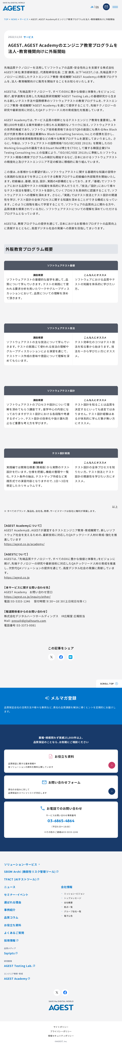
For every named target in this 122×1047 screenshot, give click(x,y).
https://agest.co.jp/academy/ (24, 544)
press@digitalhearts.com (29, 621)
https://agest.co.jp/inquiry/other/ (27, 597)
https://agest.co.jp (17, 577)
